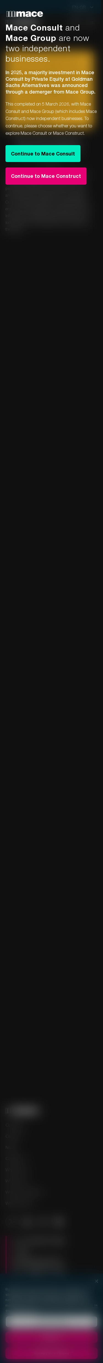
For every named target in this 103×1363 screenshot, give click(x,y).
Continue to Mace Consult (43, 154)
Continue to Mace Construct (46, 176)
